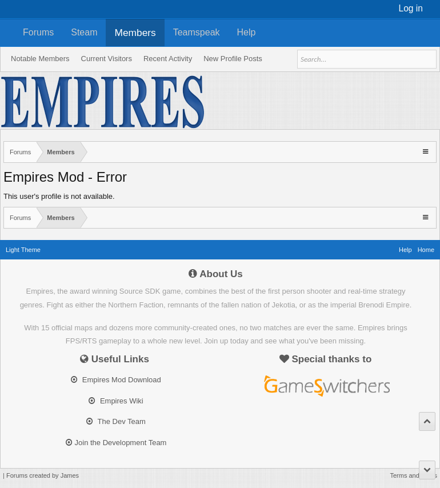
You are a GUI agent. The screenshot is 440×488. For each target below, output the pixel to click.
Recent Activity (167, 58)
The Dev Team (116, 421)
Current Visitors (106, 58)
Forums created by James (42, 475)
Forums (38, 32)
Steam (84, 32)
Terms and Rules (413, 475)
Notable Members (40, 58)
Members (134, 32)
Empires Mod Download (116, 379)
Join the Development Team (116, 442)
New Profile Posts (232, 58)
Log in (411, 8)
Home (426, 249)
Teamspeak (196, 32)
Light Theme (23, 249)
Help (246, 32)
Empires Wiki (116, 401)
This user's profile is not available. (59, 196)
